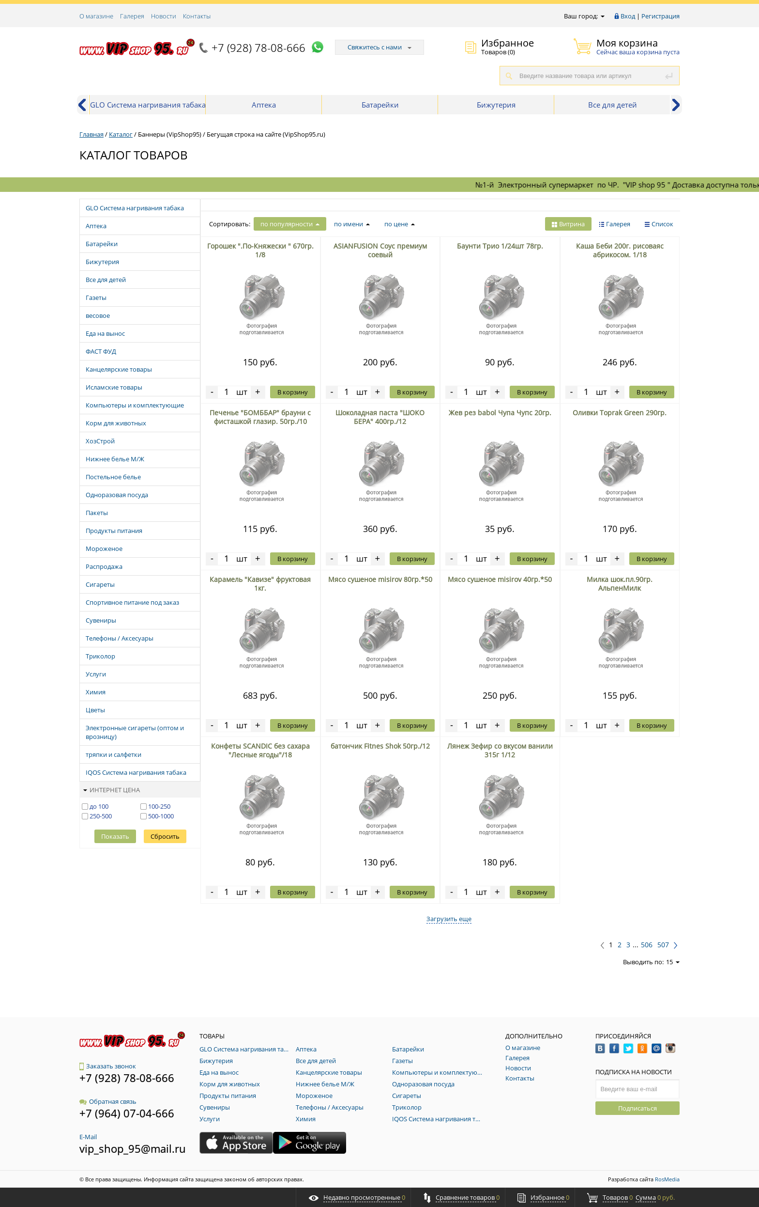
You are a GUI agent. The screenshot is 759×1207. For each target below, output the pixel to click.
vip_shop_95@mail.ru (132, 1148)
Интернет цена (111, 789)
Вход (628, 16)
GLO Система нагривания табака (148, 105)
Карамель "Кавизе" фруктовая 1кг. (260, 584)
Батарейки (380, 105)
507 (663, 945)
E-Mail (88, 1136)
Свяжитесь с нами (379, 47)
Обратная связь (108, 1101)
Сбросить (165, 836)
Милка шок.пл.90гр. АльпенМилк (620, 584)
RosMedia (667, 1179)
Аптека (264, 105)
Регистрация (660, 16)
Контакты (197, 16)
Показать (115, 836)
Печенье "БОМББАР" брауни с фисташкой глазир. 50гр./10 (260, 417)
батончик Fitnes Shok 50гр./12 (380, 746)
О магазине (96, 16)
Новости (163, 16)
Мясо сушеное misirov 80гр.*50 (380, 579)
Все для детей (612, 105)
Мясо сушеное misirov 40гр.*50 (500, 579)
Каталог (121, 134)
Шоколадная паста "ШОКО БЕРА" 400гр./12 (380, 417)
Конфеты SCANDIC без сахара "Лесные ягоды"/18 (260, 750)
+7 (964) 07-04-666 (126, 1113)
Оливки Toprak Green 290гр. (620, 412)
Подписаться (637, 1108)
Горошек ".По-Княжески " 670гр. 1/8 (260, 250)
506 (647, 945)
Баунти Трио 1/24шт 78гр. (500, 246)
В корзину (292, 392)
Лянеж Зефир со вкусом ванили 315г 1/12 (500, 750)
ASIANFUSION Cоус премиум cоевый (380, 250)
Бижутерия (496, 105)
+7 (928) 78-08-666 (258, 47)
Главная (91, 134)
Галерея (132, 16)
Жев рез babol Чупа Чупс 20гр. (500, 412)
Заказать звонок (107, 1066)
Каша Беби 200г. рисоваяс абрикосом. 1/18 (620, 250)
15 (673, 961)
